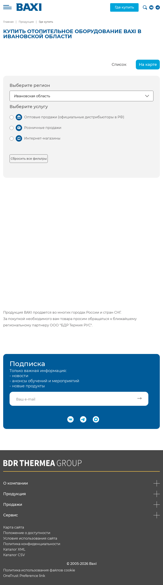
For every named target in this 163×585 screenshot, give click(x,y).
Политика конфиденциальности (31, 544)
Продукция (26, 21)
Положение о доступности (26, 533)
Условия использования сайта (30, 538)
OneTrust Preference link (24, 576)
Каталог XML (14, 549)
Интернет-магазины (42, 138)
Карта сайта (13, 527)
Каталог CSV (14, 555)
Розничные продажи (42, 128)
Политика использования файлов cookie (39, 570)
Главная (8, 21)
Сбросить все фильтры (29, 159)
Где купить (124, 7)
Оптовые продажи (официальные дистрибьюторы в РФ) (74, 117)
